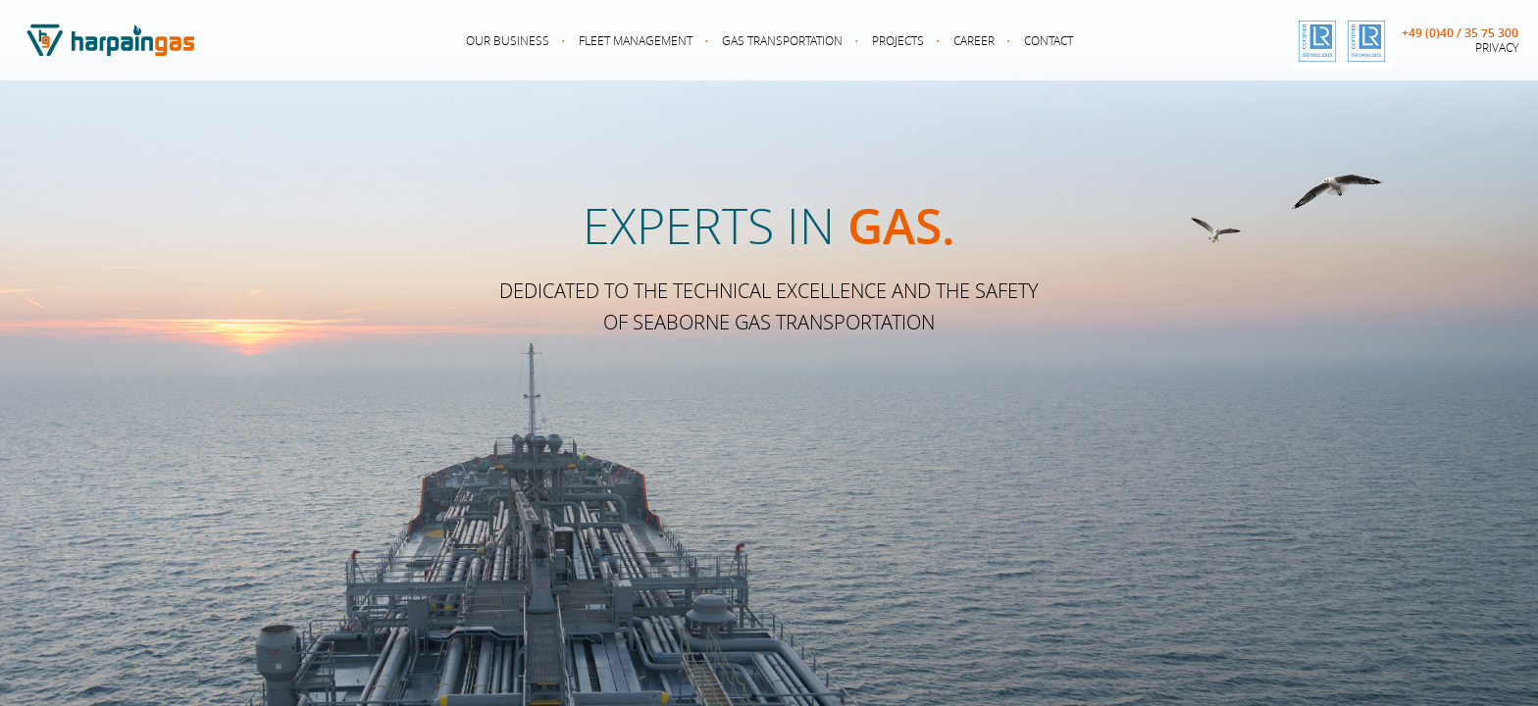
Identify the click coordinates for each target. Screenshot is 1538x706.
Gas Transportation (782, 40)
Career (974, 40)
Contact (1048, 40)
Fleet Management (635, 40)
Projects (898, 40)
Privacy (1496, 47)
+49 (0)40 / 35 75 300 (1460, 33)
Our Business (507, 40)
